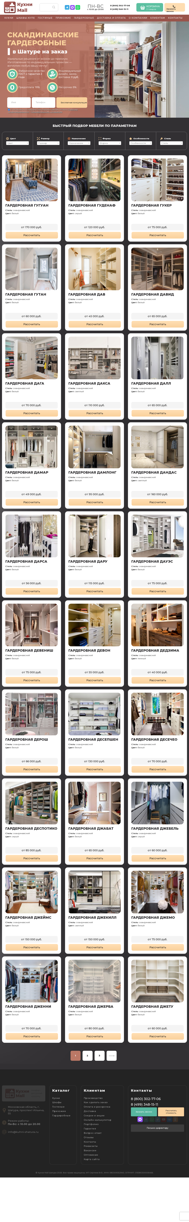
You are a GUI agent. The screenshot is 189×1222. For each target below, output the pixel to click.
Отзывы (89, 1137)
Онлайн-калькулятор (98, 1120)
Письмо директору (157, 1128)
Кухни (8, 18)
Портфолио (91, 1124)
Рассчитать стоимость (171, 1111)
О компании (138, 18)
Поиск (54, 7)
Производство (93, 1098)
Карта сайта (92, 1159)
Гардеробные (84, 18)
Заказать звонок (144, 1112)
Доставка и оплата (111, 18)
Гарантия (90, 1128)
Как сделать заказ (96, 1102)
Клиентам (157, 18)
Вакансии (90, 1150)
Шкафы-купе (25, 18)
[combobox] (17, 143)
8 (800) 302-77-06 (120, 5)
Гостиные (45, 18)
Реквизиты (91, 1146)
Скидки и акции (94, 1115)
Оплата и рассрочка (97, 1107)
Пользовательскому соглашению (46, 112)
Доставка (90, 1111)
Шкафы (57, 1102)
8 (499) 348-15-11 (119, 9)
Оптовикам (91, 1155)
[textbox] (17, 143)
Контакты (175, 18)
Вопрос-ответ (93, 1133)
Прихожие (63, 18)
